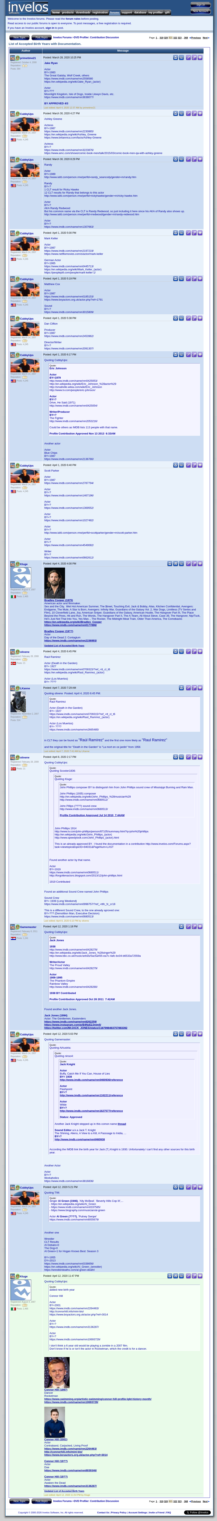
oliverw (24, 651)
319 (161, 37)
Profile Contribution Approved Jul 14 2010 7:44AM (92, 815)
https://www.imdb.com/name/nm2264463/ (70, 1448)
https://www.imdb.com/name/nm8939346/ (70, 1470)
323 (179, 37)
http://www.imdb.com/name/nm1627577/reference (91, 1110)
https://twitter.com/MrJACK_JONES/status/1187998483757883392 (85, 1027)
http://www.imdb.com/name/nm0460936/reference (91, 1079)
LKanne (25, 688)
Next (206, 37)
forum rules (73, 18)
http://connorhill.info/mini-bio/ (63, 1451)
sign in (50, 27)
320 (166, 37)
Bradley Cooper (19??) (58, 631)
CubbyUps (27, 114)
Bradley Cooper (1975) (58, 600)
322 (175, 37)
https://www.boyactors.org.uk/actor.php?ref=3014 (75, 1454)
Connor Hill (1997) (55, 1389)
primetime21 (28, 58)
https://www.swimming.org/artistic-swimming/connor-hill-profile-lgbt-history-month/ (97, 1399)
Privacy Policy (119, 1512)
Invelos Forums (62, 37)
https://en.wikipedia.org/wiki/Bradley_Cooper (73, 621)
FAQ (168, 1512)
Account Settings (137, 1512)
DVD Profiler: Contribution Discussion (96, 37)
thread (122, 1123)
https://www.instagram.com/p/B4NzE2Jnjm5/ (72, 1024)
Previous (195, 37)
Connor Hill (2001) (55, 1439)
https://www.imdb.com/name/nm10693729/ (71, 1402)
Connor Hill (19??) (56, 1461)
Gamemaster (28, 927)
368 (186, 37)
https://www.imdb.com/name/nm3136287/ (70, 1485)
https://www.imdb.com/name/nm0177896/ (70, 625)
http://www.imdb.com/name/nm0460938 (80, 1139)
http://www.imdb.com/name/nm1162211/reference (91, 1095)
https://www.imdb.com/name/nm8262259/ (70, 1021)
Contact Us (103, 1512)
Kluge (24, 564)
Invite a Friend (156, 1512)
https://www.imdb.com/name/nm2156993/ (70, 640)
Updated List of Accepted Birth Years (64, 645)
